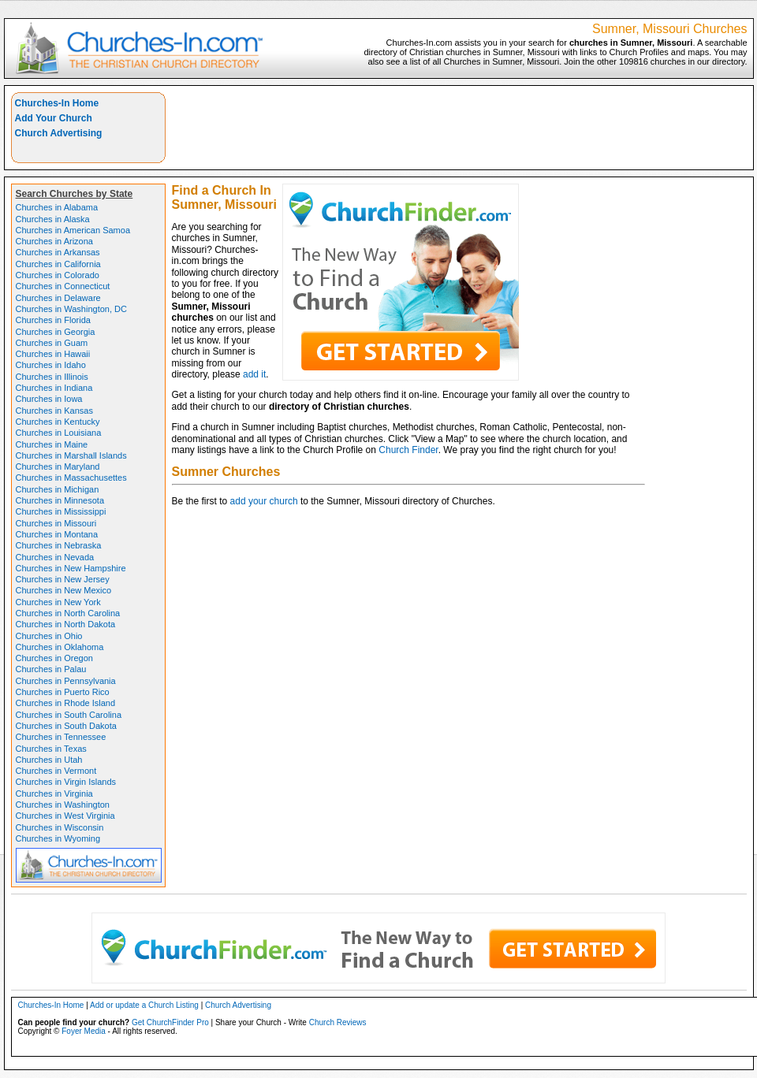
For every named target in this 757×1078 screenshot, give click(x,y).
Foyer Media (84, 1031)
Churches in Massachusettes (71, 477)
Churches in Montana (57, 534)
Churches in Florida (53, 320)
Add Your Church (53, 118)
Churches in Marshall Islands (71, 455)
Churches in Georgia (55, 331)
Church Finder (408, 449)
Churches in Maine (52, 444)
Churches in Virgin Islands (66, 781)
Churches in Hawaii (53, 354)
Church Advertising (59, 133)
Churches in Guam (52, 343)
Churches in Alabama (57, 207)
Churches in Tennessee (61, 737)
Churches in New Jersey (63, 579)
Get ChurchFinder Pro (170, 1022)
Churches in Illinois (52, 376)
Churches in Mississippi (61, 511)
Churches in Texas (51, 748)
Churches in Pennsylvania (66, 681)
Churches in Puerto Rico (63, 692)
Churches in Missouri (56, 523)
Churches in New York (58, 602)
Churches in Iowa (49, 398)
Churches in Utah (49, 759)
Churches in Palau (51, 669)
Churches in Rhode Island (66, 703)
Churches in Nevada (55, 557)
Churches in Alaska (53, 219)
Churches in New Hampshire (71, 568)
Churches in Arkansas (58, 252)
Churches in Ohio (49, 636)
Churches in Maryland (58, 466)
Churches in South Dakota (66, 725)
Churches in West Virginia (65, 815)
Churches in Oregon (54, 658)
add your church (264, 501)
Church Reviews (338, 1022)
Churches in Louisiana (59, 432)
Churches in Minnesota (60, 500)
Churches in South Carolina (69, 714)
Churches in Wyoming (58, 838)
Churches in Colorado (57, 275)
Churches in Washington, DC (71, 309)
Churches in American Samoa (73, 230)
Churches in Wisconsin (60, 827)
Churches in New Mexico (64, 590)
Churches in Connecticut (63, 286)
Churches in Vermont (56, 770)
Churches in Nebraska (59, 545)
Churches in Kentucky (58, 421)
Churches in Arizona (54, 241)
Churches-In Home (57, 103)
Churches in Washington (63, 804)
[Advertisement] (683, 141)
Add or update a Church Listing (144, 1005)
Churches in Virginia (54, 793)
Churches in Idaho (51, 365)
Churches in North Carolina (68, 613)
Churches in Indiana (54, 387)
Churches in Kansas (54, 410)
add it (254, 374)
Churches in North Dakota (66, 624)
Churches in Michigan (57, 489)
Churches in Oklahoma (60, 647)
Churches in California (58, 264)
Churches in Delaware (58, 298)
